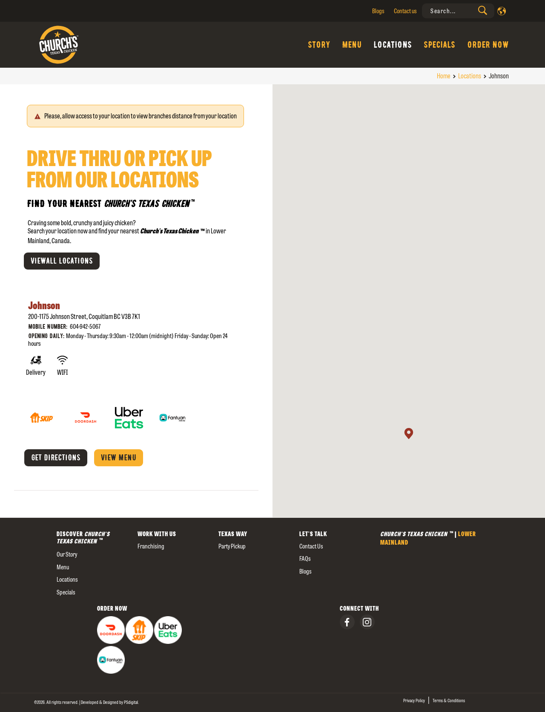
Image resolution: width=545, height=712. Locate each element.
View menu (118, 458)
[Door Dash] (86, 411)
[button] (409, 433)
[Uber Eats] (129, 411)
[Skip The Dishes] (42, 411)
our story (67, 554)
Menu (351, 44)
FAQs (305, 558)
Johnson (44, 305)
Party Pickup (232, 546)
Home (443, 76)
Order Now (488, 44)
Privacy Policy (414, 700)
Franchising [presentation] (151, 546)
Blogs (378, 11)
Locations (392, 44)
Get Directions (55, 458)
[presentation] (458, 10)
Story (319, 44)
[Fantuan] (172, 411)
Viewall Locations (62, 261)
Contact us (405, 11)
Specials (439, 44)
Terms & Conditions (449, 700)
